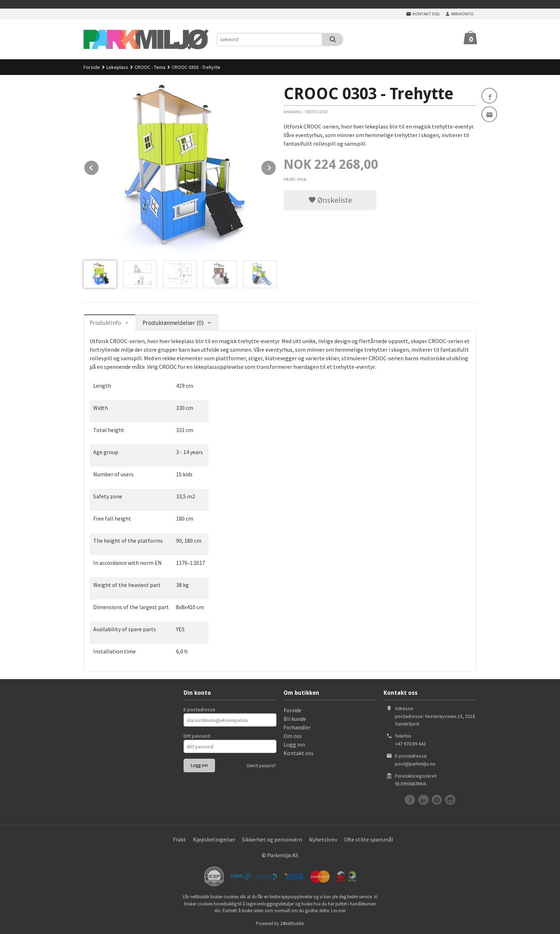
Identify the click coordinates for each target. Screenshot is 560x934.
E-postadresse (199, 709)
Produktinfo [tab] (105, 323)
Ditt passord (197, 736)
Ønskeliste (330, 200)
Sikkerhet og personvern (272, 839)
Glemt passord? (261, 766)
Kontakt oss (299, 753)
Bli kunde (295, 718)
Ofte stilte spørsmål (368, 839)
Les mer (338, 911)
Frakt (179, 839)
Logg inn (294, 744)
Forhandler (297, 727)
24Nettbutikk (292, 923)
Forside (92, 67)
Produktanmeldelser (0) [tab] (173, 323)
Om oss (293, 735)
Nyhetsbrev (323, 839)
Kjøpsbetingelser (214, 839)
